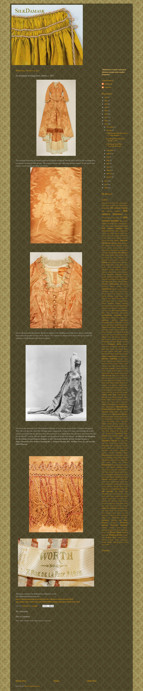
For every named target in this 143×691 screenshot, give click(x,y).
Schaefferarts (109, 484)
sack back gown (119, 477)
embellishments (107, 315)
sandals (122, 482)
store (126, 498)
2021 (106, 104)
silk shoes (120, 494)
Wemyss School (122, 537)
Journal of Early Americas (119, 378)
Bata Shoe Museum (120, 252)
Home (56, 680)
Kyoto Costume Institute (117, 383)
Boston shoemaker (122, 262)
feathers (114, 327)
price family (105, 467)
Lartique (120, 388)
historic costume (122, 354)
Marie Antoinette (122, 402)
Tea (103, 506)
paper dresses (123, 448)
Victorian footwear (119, 525)
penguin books (112, 455)
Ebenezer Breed (106, 308)
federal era (120, 327)
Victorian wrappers (108, 528)
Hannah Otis (113, 349)
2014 (106, 181)
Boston (104, 262)
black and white (119, 255)
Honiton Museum (122, 368)
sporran (104, 498)
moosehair (124, 421)
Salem (110, 479)
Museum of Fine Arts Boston (112, 429)
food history (105, 334)
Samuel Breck (123, 479)
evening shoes (123, 318)
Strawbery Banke (116, 501)
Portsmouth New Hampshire (119, 465)
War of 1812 (105, 532)
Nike (111, 446)
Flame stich (105, 332)
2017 (106, 117)
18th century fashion (118, 208)
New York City (122, 441)
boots (125, 260)
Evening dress (115, 318)
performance (119, 455)
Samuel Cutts (106, 482)
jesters (125, 373)
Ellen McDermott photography (116, 313)
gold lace (109, 346)
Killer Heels (111, 380)
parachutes (105, 450)
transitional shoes (114, 515)
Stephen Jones (111, 498)
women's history (118, 542)
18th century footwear (114, 212)
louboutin (120, 395)
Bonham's (104, 260)
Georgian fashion (115, 342)
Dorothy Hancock (121, 303)
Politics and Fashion (120, 462)
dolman (125, 301)
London (125, 392)
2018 (106, 114)
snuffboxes (118, 496)
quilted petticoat (122, 470)
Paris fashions (113, 450)
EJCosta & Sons (106, 310)
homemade (105, 368)
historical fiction (115, 361)
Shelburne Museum (112, 486)
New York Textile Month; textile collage (114, 443)
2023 (106, 97)
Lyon (109, 397)
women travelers (107, 542)
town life (124, 513)
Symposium (112, 503)
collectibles (119, 279)
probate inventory (117, 467)
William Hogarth (107, 540)
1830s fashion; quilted (108, 205)
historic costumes (123, 356)
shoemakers (117, 489)
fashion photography (108, 325)
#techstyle (104, 203)
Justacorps (105, 380)
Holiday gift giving (121, 366)
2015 (106, 124)
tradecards (105, 515)
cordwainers (106, 289)
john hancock (106, 375)
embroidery (118, 315)
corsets (114, 289)
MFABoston (105, 417)
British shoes (123, 265)
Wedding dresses (115, 535)
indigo (103, 371)
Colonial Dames (122, 282)
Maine (104, 400)
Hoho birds (111, 366)
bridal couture (115, 265)
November (110, 127)
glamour (125, 344)
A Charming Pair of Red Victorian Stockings (114, 145)
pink (126, 460)
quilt (115, 470)
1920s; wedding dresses (120, 223)
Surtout (125, 501)
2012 (106, 188)
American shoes (116, 243)
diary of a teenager (117, 301)
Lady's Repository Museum (109, 388)
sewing (104, 486)
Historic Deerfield (109, 358)
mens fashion (123, 412)
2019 (106, 111)
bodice (115, 257)
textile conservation (111, 506)
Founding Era (119, 334)
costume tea (113, 291)
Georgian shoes (114, 344)
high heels (114, 354)
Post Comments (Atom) (32, 686)
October (109, 130)
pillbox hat (114, 460)
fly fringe (125, 332)
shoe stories (109, 489)
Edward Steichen (123, 308)
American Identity (113, 241)
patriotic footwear (108, 453)
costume (119, 289)
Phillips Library (117, 458)
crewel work (111, 294)
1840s (117, 205)
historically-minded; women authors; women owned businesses (114, 363)
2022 (106, 101)
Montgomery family (113, 421)
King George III (122, 380)
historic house (123, 359)
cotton (120, 291)
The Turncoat (118, 510)
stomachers (120, 498)
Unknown (107, 87)
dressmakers (105, 306)
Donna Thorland (107, 303)
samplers (115, 479)
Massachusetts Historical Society (114, 408)
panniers (109, 448)
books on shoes (118, 260)
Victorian (114, 523)
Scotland (115, 484)
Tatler (125, 503)
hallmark (115, 346)
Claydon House (112, 279)
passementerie (123, 450)
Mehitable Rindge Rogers (110, 412)
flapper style (112, 332)
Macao (114, 397)
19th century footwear (112, 228)
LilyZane (109, 392)
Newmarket (105, 446)
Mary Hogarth (119, 404)
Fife (126, 330)
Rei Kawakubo (123, 474)
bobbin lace (108, 257)
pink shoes (106, 462)
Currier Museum (107, 296)
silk (126, 489)
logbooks (119, 392)
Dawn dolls (111, 298)
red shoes (124, 472)
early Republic (123, 306)
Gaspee (109, 339)
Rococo (112, 477)
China (121, 277)
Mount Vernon (107, 424)
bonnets (110, 260)
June (108, 160)
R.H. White (105, 472)
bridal (108, 265)
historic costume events (109, 356)
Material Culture (122, 409)
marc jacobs (111, 402)
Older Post (91, 680)
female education (114, 330)
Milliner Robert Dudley (115, 417)
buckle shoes (106, 267)
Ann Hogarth (106, 245)
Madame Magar (122, 397)
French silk (110, 337)
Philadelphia (109, 458)
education (114, 308)
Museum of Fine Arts (119, 426)
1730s (109, 203)
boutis (103, 265)
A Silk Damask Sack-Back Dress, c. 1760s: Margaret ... (116, 134)
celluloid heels (112, 272)
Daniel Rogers (119, 296)
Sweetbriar (105, 503)
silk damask (119, 491)
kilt (116, 380)
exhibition (105, 320)
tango (117, 503)
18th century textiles (114, 219)
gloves (103, 346)
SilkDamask (30, 10)
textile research (122, 506)
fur (122, 337)
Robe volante (105, 477)
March (109, 170)
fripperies (117, 337)
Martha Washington (108, 404)
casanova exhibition (115, 269)
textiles (104, 508)
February (110, 173)
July (108, 157)
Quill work (110, 470)
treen (108, 518)
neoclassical (118, 433)
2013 (106, 184)
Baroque (111, 253)
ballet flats (110, 250)
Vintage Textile (112, 530)
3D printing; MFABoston (120, 236)
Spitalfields (124, 496)
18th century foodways (111, 211)
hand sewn (105, 349)
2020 (106, 107)
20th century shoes (117, 233)
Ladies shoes (123, 385)
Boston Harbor (112, 262)
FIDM (122, 330)
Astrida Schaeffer (116, 245)
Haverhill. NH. (106, 354)
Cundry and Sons (121, 294)
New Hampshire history (114, 439)
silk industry (113, 494)
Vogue (119, 530)
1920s (112, 224)
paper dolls (115, 448)
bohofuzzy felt (122, 257)
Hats (116, 351)
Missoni (116, 419)
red (121, 472)
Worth (107, 545)
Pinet (118, 460)
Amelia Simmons (116, 238)
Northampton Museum (120, 446)
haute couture (123, 351)
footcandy (112, 334)
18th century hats (117, 218)
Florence (118, 332)
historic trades (106, 361)
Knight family (106, 383)
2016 (106, 121)
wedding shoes (111, 537)
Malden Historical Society (114, 400)
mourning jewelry (118, 424)
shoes (123, 489)
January (109, 177)
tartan (121, 503)
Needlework (109, 433)
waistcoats (124, 530)
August (109, 153)
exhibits (114, 320)
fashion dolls (114, 323)
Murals (109, 426)
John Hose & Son (118, 375)
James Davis (120, 373)
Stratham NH (106, 501)
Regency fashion (113, 475)
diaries (108, 301)
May (108, 163)
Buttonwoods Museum (120, 267)
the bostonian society (114, 508)
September (110, 150)
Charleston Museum (114, 274)
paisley (104, 448)
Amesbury (124, 243)
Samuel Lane (115, 482)
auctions (109, 248)
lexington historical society (113, 390)
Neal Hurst (120, 431)
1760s (113, 203)
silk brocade (107, 491)
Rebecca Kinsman (114, 472)
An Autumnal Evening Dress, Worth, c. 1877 (115, 140)
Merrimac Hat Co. (107, 414)
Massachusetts (110, 407)
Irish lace (121, 371)
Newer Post (21, 680)
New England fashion (115, 436)
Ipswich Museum (111, 371)
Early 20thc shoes (114, 306)
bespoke (112, 255)
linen (114, 392)
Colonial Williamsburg (110, 284)
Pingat (122, 460)
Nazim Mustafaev (111, 431)
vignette (118, 528)
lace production (113, 385)
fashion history (123, 322)
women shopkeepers (121, 540)
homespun (112, 368)
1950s (103, 226)
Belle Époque (105, 255)
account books (106, 238)
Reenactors (105, 474)
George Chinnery (117, 339)
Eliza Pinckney (116, 311)
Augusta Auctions (118, 248)
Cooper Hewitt (122, 286)
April (108, 167)
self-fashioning (123, 484)
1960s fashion (109, 226)
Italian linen (109, 373)
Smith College (110, 496)
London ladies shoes (109, 394)
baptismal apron (117, 250)
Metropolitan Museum (120, 414)
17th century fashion (121, 203)
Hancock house (122, 346)
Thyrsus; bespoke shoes (113, 513)
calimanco (105, 270)
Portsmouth (106, 464)
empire (108, 318)
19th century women (118, 231)
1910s (108, 223)
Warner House (115, 532)
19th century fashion (120, 226)
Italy (115, 373)
